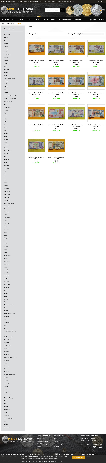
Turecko (6, 392)
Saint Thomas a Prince (10, 331)
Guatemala (7, 145)
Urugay (6, 406)
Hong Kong (7, 162)
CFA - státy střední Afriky (10, 95)
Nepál (5, 296)
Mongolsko (7, 284)
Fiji (4, 124)
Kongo (5, 226)
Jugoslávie (7, 200)
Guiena (6, 148)
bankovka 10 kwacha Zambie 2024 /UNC (96, 93)
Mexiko (6, 278)
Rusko (5, 325)
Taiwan (6, 380)
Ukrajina (6, 403)
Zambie (6, 424)
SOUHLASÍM (78, 457)
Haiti (5, 156)
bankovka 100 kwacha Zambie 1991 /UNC (36, 157)
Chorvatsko (7, 165)
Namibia (6, 293)
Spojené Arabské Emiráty (10, 357)
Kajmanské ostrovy (9, 203)
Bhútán (6, 72)
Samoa (6, 334)
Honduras (6, 159)
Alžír (5, 40)
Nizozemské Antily (9, 305)
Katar (5, 214)
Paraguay (6, 316)
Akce (55, 438)
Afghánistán (7, 34)
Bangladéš (6, 63)
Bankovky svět (9, 29)
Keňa (5, 220)
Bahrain (6, 60)
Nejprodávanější (58, 444)
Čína (5, 104)
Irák (5, 174)
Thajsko (6, 386)
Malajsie (6, 267)
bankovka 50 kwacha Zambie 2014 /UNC (96, 125)
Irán (5, 177)
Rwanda (6, 328)
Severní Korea (7, 339)
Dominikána (7, 107)
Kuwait (5, 235)
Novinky (56, 441)
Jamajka (6, 182)
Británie (6, 86)
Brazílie (6, 84)
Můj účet (56, 446)
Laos (5, 241)
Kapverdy (6, 212)
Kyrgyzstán (7, 238)
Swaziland (6, 371)
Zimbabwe (7, 427)
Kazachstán (7, 217)
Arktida (6, 49)
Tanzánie (6, 383)
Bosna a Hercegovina (9, 78)
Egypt (5, 113)
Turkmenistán (7, 395)
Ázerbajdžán (7, 54)
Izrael (5, 180)
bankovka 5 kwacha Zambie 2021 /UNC (96, 61)
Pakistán (6, 310)
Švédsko (6, 377)
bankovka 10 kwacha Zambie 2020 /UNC (76, 93)
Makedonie (7, 261)
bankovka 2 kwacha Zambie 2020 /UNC (56, 61)
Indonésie (6, 168)
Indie (5, 171)
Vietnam (6, 412)
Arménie (6, 52)
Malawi (6, 270)
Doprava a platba (41, 438)
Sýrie (5, 369)
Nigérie (6, 302)
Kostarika (6, 229)
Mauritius (6, 275)
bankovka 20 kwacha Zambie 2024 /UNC (56, 125)
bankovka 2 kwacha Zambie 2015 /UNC (36, 61)
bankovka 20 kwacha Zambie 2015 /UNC (36, 125)
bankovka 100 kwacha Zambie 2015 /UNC (56, 157)
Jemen (6, 185)
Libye (5, 252)
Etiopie (5, 121)
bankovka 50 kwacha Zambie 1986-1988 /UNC (76, 125)
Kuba (5, 232)
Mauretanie (7, 273)
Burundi (6, 92)
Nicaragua (6, 299)
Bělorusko (6, 69)
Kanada (6, 209)
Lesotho (6, 244)
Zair (5, 421)
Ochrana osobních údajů (43, 441)
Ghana (5, 136)
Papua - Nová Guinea (9, 313)
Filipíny (5, 127)
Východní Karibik (8, 418)
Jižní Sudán (7, 197)
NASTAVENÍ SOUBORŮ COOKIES (53, 461)
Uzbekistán (7, 409)
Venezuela (7, 415)
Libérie (5, 249)
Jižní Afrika (7, 191)
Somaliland (7, 354)
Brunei (5, 89)
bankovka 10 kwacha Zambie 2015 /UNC (56, 93)
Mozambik (6, 287)
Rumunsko (7, 322)
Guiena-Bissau (7, 150)
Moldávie (6, 281)
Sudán (5, 363)
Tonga (5, 389)
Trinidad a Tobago (8, 398)
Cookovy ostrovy (8, 101)
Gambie (6, 133)
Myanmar (6, 290)
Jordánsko (6, 188)
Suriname (6, 366)
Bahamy (6, 57)
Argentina (6, 46)
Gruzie (5, 142)
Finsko (5, 130)
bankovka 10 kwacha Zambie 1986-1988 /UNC (36, 93)
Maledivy (6, 264)
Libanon (6, 246)
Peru (5, 319)
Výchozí (91, 34)
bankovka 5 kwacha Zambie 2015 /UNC (76, 61)
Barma (5, 66)
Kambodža (7, 206)
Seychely (6, 342)
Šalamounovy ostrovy (9, 374)
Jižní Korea (7, 194)
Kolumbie (6, 223)
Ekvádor (6, 116)
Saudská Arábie (8, 337)
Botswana (6, 81)
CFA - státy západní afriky (10, 98)
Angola (6, 43)
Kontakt (39, 446)
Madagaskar (7, 255)
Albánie (6, 37)
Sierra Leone (7, 345)
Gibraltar (6, 139)
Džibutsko (6, 110)
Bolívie (5, 75)
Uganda (6, 401)
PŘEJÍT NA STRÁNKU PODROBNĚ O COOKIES (33, 461)
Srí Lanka (6, 360)
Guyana (6, 153)
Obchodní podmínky (42, 444)
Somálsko (6, 351)
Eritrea (5, 118)
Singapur (6, 348)
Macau (5, 258)
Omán (5, 307)
